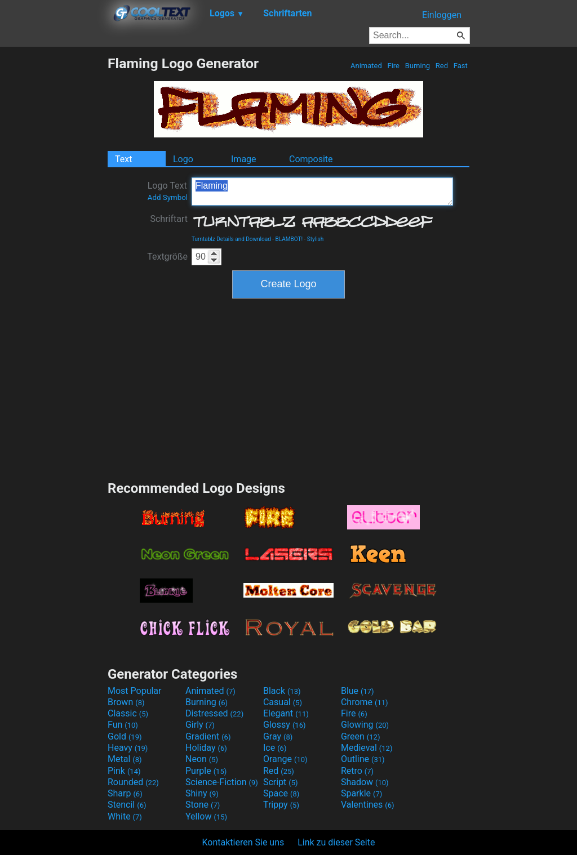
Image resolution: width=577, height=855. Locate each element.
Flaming (322, 191)
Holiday (206, 747)
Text (123, 159)
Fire (393, 65)
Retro (357, 770)
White (125, 816)
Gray (277, 736)
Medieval (367, 747)
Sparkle (361, 793)
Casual (282, 702)
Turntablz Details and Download (231, 239)
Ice (274, 747)
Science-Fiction (221, 782)
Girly (200, 724)
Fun (123, 724)
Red (442, 65)
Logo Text (168, 191)
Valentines (367, 804)
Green (360, 736)
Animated (366, 65)
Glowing (365, 724)
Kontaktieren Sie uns (243, 842)
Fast (460, 65)
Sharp (125, 793)
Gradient (207, 736)
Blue (357, 690)
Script (280, 782)
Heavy (128, 747)
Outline (363, 759)
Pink (124, 770)
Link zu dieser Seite (336, 842)
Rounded (133, 782)
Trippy (281, 804)
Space (281, 793)
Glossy (284, 724)
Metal (125, 759)
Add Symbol (168, 197)
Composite (311, 159)
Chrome (364, 702)
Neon (201, 759)
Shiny (202, 793)
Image (243, 159)
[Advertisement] (53, 224)
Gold (125, 736)
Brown (126, 702)
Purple (206, 770)
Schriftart (169, 218)
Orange (285, 759)
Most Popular (135, 690)
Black (282, 690)
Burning (417, 65)
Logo (183, 159)
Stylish (315, 239)
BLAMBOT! (289, 239)
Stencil (127, 804)
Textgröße (167, 256)
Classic (128, 713)
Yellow (206, 816)
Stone (202, 804)
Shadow (365, 782)
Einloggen (441, 15)
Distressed (214, 713)
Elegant (286, 713)
